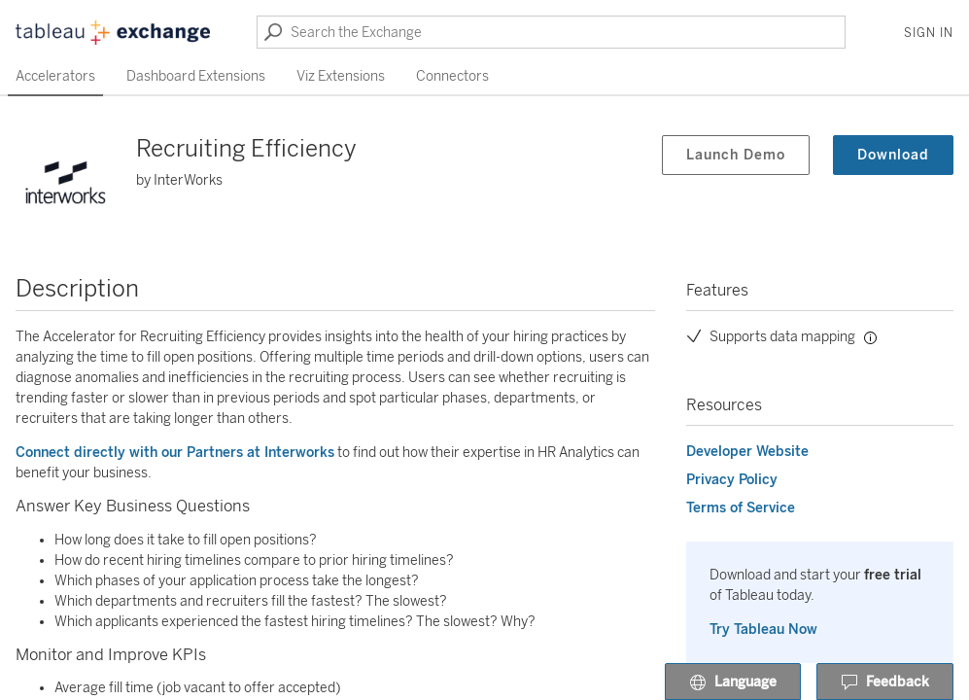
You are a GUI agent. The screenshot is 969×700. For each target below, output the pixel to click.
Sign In (928, 33)
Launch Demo (735, 155)
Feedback (885, 682)
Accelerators (55, 76)
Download (893, 155)
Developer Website (747, 451)
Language (733, 682)
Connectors (452, 76)
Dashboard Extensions (195, 76)
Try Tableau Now (763, 629)
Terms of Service (740, 508)
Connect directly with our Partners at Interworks (175, 452)
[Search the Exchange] (551, 32)
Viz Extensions (340, 76)
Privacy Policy (732, 480)
